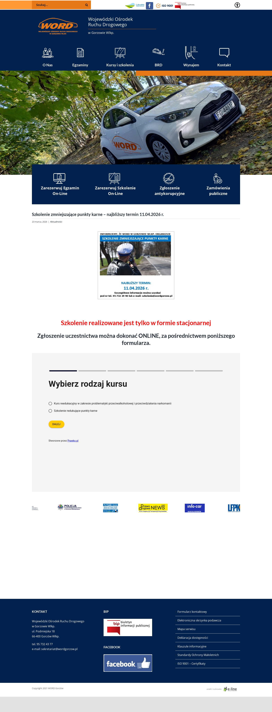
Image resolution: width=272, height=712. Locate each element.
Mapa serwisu (186, 629)
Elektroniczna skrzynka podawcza (199, 620)
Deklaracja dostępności (192, 638)
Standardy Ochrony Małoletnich (198, 655)
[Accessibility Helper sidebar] (237, 5)
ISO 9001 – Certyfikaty (191, 663)
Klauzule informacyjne (191, 646)
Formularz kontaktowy (192, 612)
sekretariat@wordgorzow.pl (59, 649)
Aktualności (56, 221)
